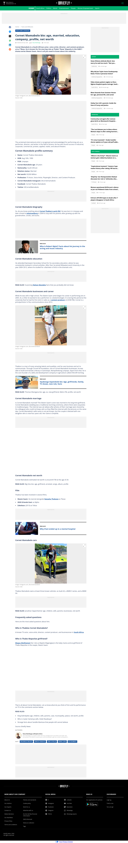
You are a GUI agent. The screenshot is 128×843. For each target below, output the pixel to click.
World (55, 9)
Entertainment (64, 9)
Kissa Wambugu (36, 43)
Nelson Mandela (39, 285)
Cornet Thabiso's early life (50, 211)
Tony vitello (52, 742)
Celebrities (94, 66)
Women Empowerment (85, 9)
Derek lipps (62, 742)
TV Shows (94, 182)
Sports (97, 9)
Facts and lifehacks (27, 27)
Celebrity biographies (97, 77)
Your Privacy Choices (64, 842)
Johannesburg (32, 214)
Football (94, 203)
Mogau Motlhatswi (22, 643)
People (73, 9)
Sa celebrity (72, 742)
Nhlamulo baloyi (26, 742)
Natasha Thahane (51, 499)
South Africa (40, 9)
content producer (58, 300)
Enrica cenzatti (40, 742)
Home (31, 8)
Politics (48, 9)
